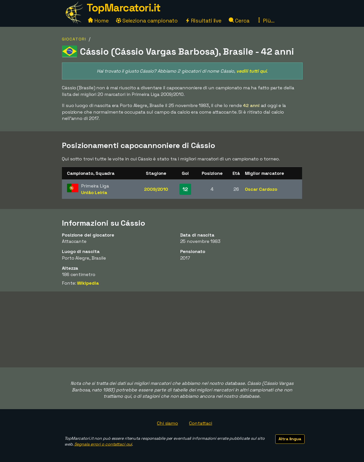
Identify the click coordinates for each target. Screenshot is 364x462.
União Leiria (94, 192)
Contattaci (200, 423)
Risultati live (203, 20)
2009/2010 (156, 189)
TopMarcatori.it (124, 7)
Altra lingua (290, 439)
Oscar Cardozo (261, 189)
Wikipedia (88, 283)
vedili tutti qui (251, 71)
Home (98, 20)
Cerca (239, 20)
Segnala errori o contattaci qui (103, 444)
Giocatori (74, 39)
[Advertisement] (182, 329)
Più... (265, 20)
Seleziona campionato (147, 20)
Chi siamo (167, 423)
